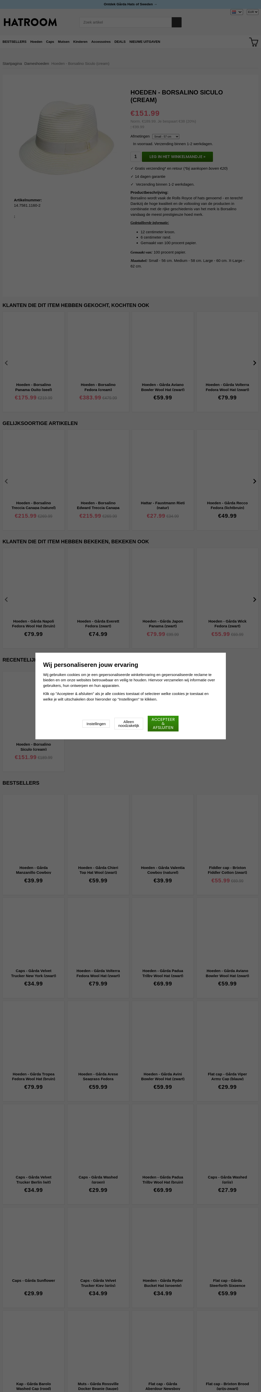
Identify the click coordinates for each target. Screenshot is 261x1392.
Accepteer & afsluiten (163, 723)
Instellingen (96, 724)
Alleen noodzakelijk (128, 724)
